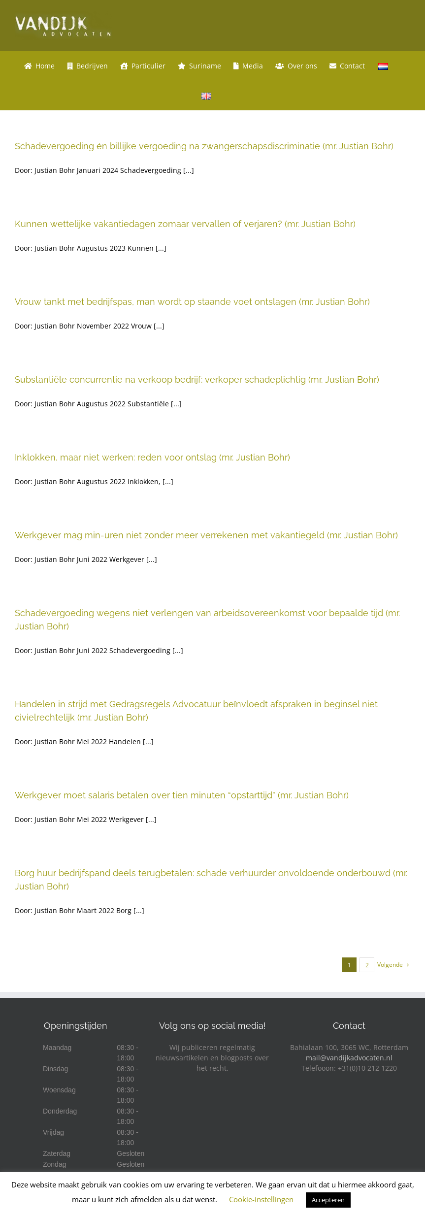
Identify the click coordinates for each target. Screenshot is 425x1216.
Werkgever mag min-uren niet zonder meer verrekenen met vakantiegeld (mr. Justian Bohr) (206, 535)
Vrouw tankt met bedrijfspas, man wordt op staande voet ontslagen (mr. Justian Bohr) (192, 301)
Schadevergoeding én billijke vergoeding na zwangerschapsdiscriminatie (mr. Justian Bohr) (204, 146)
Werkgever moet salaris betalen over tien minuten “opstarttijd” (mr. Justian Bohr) (182, 795)
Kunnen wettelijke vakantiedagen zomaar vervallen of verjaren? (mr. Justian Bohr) (185, 224)
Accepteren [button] (328, 1199)
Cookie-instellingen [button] (261, 1199)
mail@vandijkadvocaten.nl (349, 1057)
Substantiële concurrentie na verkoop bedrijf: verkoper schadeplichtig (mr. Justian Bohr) (197, 379)
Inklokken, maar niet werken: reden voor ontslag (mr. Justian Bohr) (152, 457)
